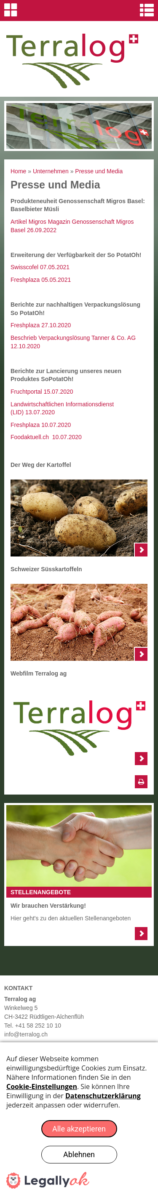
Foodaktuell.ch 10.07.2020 (46, 437)
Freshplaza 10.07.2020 (41, 424)
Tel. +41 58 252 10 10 (32, 1025)
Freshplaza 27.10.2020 (41, 325)
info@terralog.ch (26, 1034)
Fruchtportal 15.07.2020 (42, 391)
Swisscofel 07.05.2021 (40, 267)
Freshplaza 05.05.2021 (41, 279)
